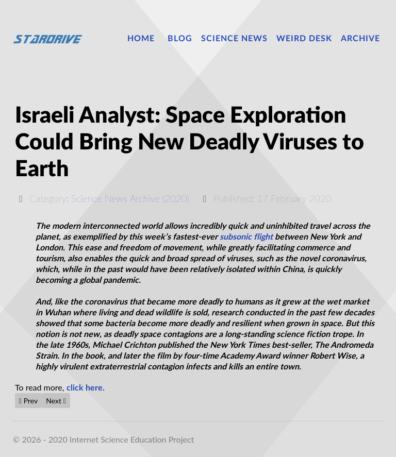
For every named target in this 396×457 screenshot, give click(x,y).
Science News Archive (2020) (130, 198)
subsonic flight (246, 237)
